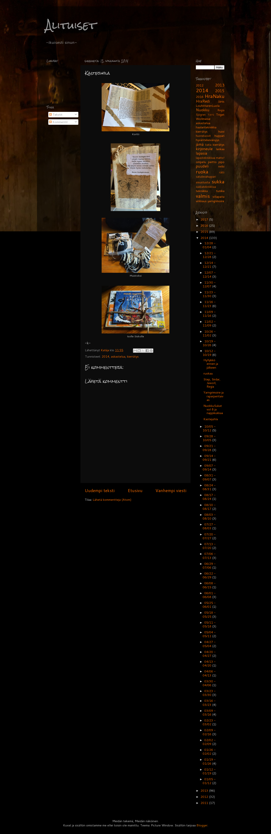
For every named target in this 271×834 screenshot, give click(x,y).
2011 (204, 803)
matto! (220, 158)
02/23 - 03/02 (209, 722)
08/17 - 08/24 (209, 497)
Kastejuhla (210, 419)
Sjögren (201, 115)
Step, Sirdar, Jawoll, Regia (211, 383)
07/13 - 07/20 (209, 546)
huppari (219, 135)
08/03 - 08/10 (209, 516)
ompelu (201, 162)
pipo (221, 162)
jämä (200, 144)
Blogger (201, 825)
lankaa (220, 149)
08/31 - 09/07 (209, 477)
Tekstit (55, 114)
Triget (220, 114)
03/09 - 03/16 (209, 712)
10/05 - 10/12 (209, 428)
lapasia (201, 153)
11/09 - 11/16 (209, 314)
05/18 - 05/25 (209, 614)
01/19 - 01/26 (209, 761)
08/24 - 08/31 (209, 487)
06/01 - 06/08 (209, 595)
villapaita (218, 196)
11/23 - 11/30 (209, 294)
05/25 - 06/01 (209, 605)
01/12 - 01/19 (209, 771)
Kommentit (58, 122)
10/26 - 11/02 (209, 333)
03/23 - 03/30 (209, 693)
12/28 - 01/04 (209, 245)
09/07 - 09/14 (209, 467)
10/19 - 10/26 (209, 343)
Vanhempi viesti (170, 490)
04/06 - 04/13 (209, 673)
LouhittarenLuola (208, 105)
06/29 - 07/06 (209, 565)
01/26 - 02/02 (209, 752)
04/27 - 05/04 (209, 644)
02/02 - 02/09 (209, 742)
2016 (199, 97)
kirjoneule (204, 148)
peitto (212, 162)
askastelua (118, 356)
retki (221, 166)
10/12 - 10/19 (209, 353)
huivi (221, 131)
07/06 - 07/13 (209, 555)
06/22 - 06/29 (209, 575)
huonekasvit (203, 136)
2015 (219, 90)
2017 (204, 219)
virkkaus (201, 201)
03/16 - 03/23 (209, 702)
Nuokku (202, 109)
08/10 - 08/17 (209, 507)
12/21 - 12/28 (209, 255)
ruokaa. (208, 373)
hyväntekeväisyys (207, 140)
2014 (105, 356)
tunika (220, 191)
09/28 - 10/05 (209, 438)
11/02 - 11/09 (209, 323)
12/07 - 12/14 (209, 274)
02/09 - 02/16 (209, 732)
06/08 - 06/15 (209, 585)
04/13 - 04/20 (209, 663)
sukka (218, 181)
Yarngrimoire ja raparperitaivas (213, 396)
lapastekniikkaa (205, 158)
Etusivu (135, 490)
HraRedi (203, 101)
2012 (199, 85)
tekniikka (202, 191)
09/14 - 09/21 (209, 458)
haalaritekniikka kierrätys (206, 129)
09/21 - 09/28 (209, 448)
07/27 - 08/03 (209, 526)
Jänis (221, 101)
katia (208, 145)
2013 (219, 85)
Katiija (105, 350)
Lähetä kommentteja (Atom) (112, 499)
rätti (221, 172)
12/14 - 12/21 (209, 265)
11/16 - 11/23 (209, 304)
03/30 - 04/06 (209, 683)
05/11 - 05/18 (209, 624)
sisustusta (203, 182)
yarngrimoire (215, 201)
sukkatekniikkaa (206, 187)
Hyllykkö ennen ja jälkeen (210, 364)
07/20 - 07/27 (209, 536)
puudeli (202, 166)
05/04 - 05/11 (209, 634)
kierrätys (133, 356)
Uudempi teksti (100, 490)
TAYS (211, 115)
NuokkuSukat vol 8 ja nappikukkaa (213, 409)
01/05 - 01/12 (209, 781)
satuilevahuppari (206, 176)
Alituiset (71, 25)
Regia (220, 110)
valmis (203, 195)
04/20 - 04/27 (209, 654)
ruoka (202, 171)
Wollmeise (203, 119)
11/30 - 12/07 (209, 284)
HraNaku (214, 96)
